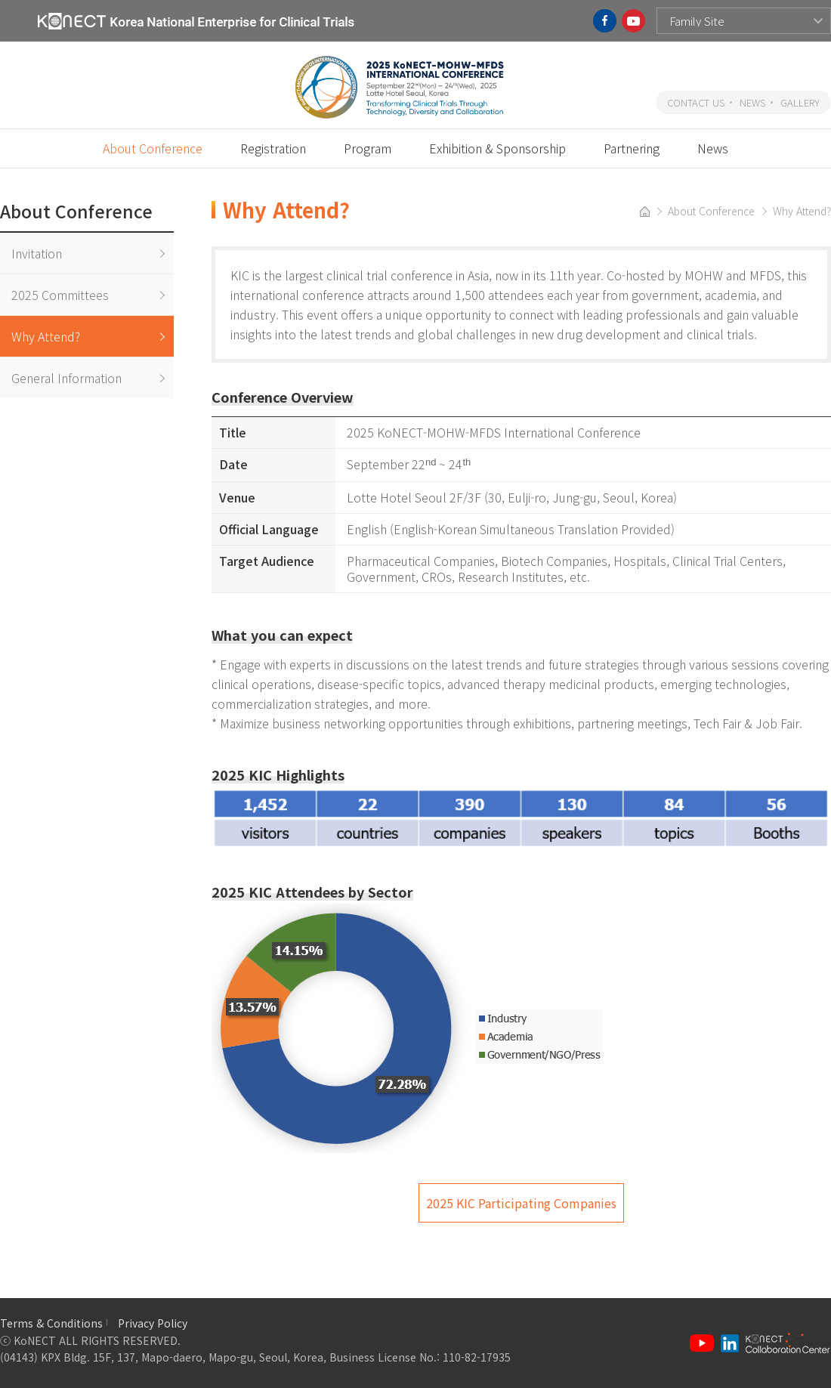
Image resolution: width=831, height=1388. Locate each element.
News (712, 148)
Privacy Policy (152, 1323)
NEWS (752, 102)
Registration (273, 148)
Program (367, 148)
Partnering (632, 148)
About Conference (152, 148)
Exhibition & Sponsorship (497, 148)
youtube (633, 20)
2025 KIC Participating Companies (521, 1203)
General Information (66, 378)
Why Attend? (45, 336)
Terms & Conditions (51, 1323)
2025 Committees (60, 295)
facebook (604, 20)
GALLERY (800, 102)
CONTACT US (695, 102)
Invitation (36, 253)
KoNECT (196, 20)
